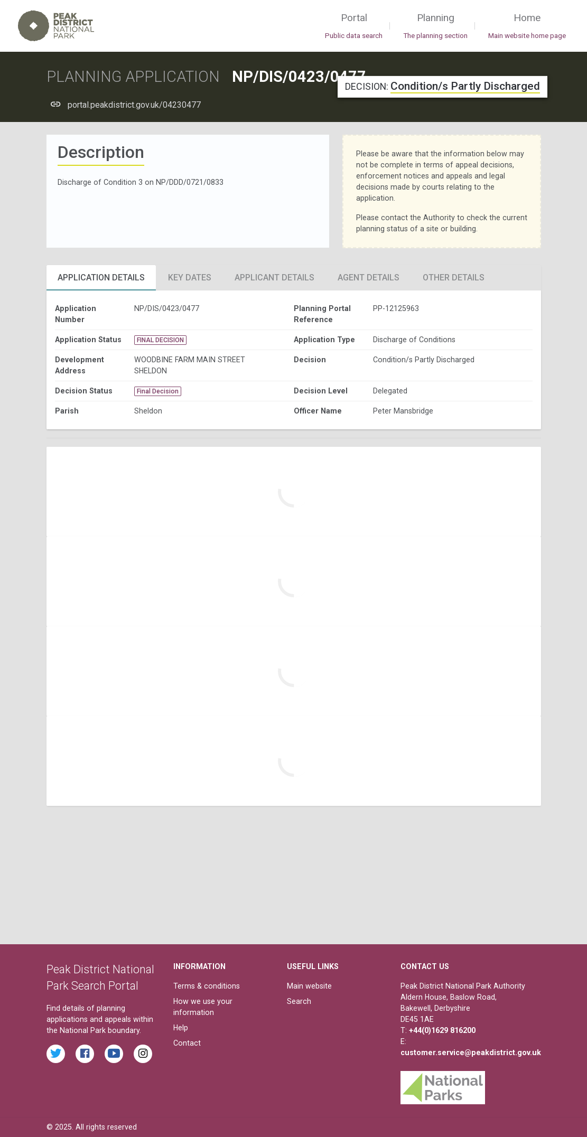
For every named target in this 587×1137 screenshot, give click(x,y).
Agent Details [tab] (368, 277)
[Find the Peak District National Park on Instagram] (143, 1054)
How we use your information (202, 1007)
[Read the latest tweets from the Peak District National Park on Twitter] (55, 1054)
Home (527, 26)
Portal (354, 26)
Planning (435, 26)
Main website (309, 986)
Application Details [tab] (101, 277)
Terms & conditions (206, 986)
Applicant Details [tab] (274, 277)
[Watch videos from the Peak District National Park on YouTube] (114, 1054)
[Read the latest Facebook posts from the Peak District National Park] (85, 1054)
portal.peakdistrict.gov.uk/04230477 (134, 105)
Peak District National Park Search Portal (100, 978)
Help (180, 1027)
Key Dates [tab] (189, 277)
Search (299, 1001)
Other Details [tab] (453, 277)
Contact (187, 1043)
